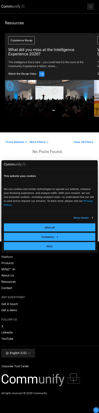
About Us (7, 275)
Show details (81, 217)
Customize (49, 236)
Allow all (49, 227)
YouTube (7, 338)
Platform (7, 257)
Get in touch (9, 304)
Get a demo (9, 310)
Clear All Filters (83, 142)
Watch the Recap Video (26, 73)
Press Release (16, 142)
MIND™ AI (8, 269)
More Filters (39, 142)
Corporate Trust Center (15, 366)
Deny (49, 246)
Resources (8, 281)
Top (96, 410)
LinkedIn (7, 332)
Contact (6, 288)
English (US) (18, 353)
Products (7, 263)
